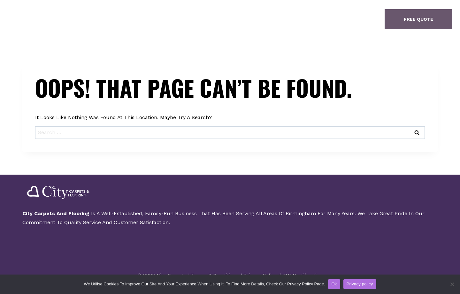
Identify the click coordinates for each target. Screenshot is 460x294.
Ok (334, 284)
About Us (190, 19)
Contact (264, 19)
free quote (418, 19)
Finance (300, 19)
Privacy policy (360, 284)
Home (156, 19)
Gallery (227, 19)
